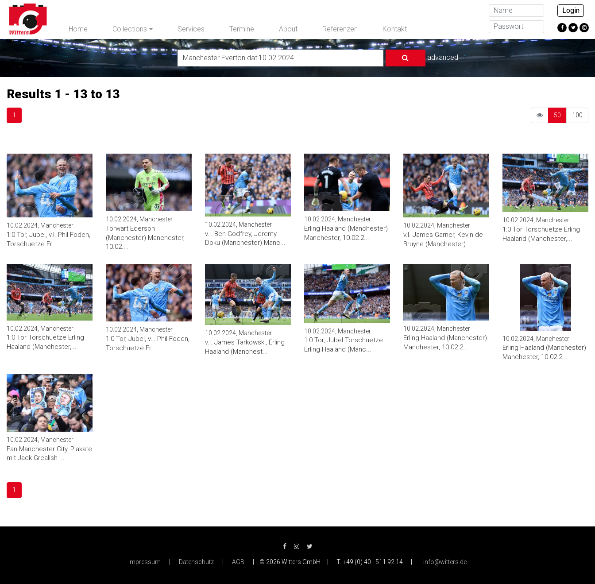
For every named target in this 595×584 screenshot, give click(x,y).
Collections (129, 29)
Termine (241, 29)
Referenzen (340, 29)
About (288, 29)
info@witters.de (445, 561)
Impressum (144, 561)
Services (191, 29)
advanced (442, 57)
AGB (238, 561)
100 (577, 115)
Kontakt (394, 29)
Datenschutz (196, 561)
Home (78, 29)
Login (571, 10)
